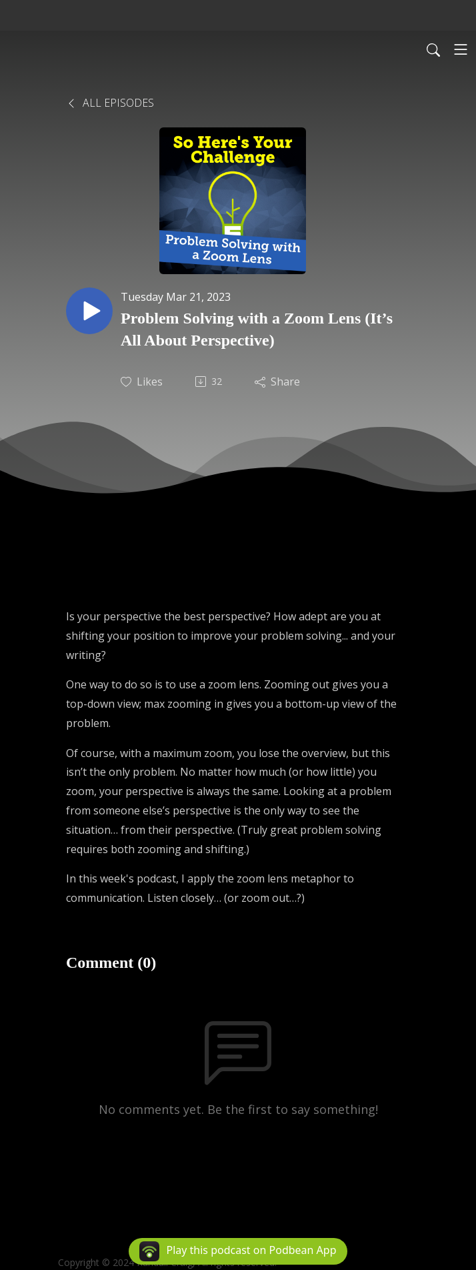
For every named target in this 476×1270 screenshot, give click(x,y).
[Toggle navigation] (460, 49)
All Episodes (110, 102)
